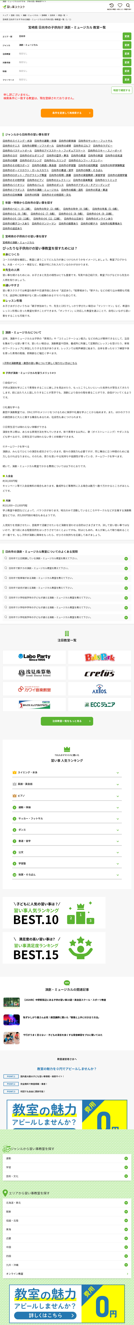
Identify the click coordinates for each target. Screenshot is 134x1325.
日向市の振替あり (68, 223)
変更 (127, 36)
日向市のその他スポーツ (16, 165)
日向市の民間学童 (117, 175)
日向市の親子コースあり (16, 223)
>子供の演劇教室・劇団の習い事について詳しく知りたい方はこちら (40, 363)
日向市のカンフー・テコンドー (86, 160)
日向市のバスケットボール (17, 150)
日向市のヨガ (10, 155)
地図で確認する (121, 90)
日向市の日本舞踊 (12, 194)
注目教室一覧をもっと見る (67, 721)
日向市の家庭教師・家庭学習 (89, 175)
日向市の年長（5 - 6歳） (105, 208)
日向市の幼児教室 (88, 165)
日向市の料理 (32, 194)
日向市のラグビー (103, 145)
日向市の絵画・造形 (72, 189)
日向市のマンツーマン (44, 223)
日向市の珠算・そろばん (89, 170)
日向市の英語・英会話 (44, 165)
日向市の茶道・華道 (96, 189)
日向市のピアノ (35, 180)
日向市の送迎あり (12, 228)
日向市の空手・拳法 (58, 155)
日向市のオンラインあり (99, 218)
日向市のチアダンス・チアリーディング (88, 185)
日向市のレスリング (55, 160)
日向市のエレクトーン (58, 180)
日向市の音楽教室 (83, 180)
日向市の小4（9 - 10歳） (100, 213)
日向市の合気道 (113, 155)
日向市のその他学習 (14, 180)
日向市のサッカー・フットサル (95, 140)
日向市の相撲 (10, 160)
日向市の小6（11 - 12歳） (47, 218)
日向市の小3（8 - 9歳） (71, 213)
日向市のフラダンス (14, 189)
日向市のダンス (55, 185)
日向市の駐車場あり (111, 223)
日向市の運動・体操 (45, 140)
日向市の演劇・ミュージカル (43, 189)
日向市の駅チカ (89, 223)
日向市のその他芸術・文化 (56, 194)
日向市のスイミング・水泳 (17, 140)
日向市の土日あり (74, 218)
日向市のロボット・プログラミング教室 (25, 175)
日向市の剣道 (95, 155)
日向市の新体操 (67, 140)
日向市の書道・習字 (62, 170)
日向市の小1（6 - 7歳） (15, 213)
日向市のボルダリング (32, 155)
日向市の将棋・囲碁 (60, 175)
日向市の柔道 (78, 155)
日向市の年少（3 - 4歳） (47, 208)
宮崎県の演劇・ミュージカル (18, 242)
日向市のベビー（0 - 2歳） (17, 208)
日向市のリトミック (106, 180)
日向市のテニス (11, 145)
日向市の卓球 (63, 145)
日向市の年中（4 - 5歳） (76, 208)
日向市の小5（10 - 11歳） (17, 218)
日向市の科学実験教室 (112, 165)
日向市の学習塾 (67, 165)
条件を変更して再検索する (67, 113)
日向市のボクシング (31, 160)
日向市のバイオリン (14, 185)
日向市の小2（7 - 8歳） (43, 213)
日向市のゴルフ (82, 145)
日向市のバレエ (35, 185)
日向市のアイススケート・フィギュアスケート (59, 150)
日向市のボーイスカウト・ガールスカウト (26, 170)
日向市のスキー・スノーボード (105, 150)
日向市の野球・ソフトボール (38, 145)
